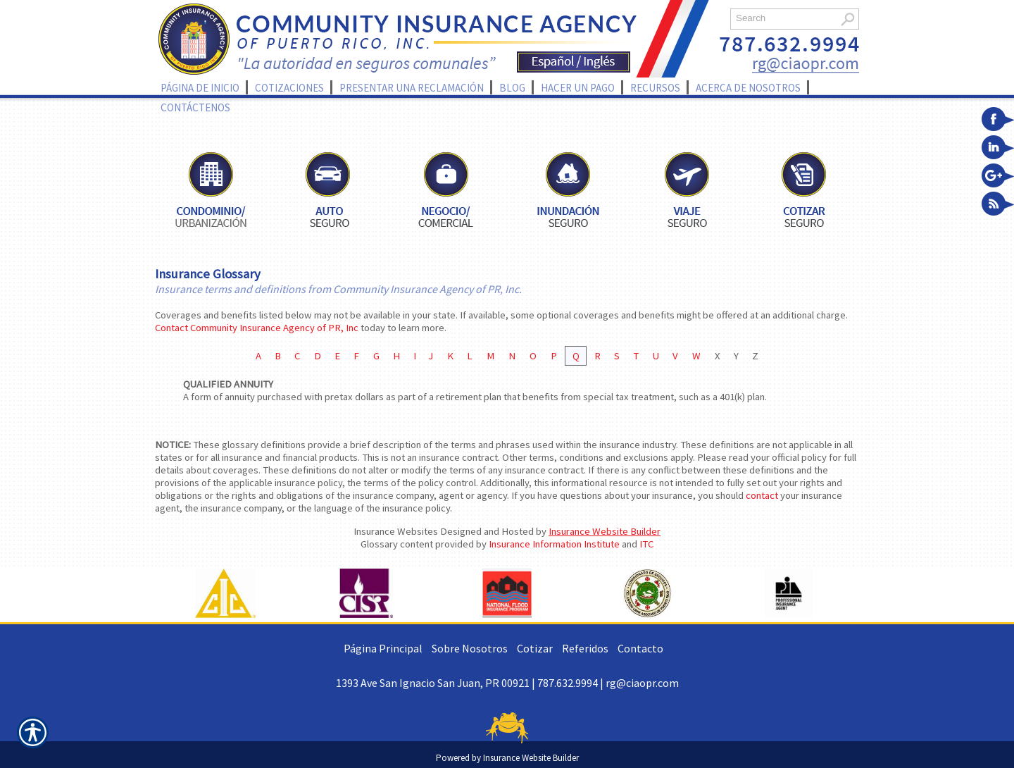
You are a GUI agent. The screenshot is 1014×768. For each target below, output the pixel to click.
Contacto (640, 648)
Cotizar (535, 648)
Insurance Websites (395, 531)
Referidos (585, 648)
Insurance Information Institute (554, 544)
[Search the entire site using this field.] (783, 18)
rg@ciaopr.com (642, 683)
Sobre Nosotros (470, 648)
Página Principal (383, 648)
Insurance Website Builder (605, 531)
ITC (646, 544)
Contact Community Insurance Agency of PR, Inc (256, 327)
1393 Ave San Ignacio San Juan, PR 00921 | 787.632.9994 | (471, 683)
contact (762, 495)
